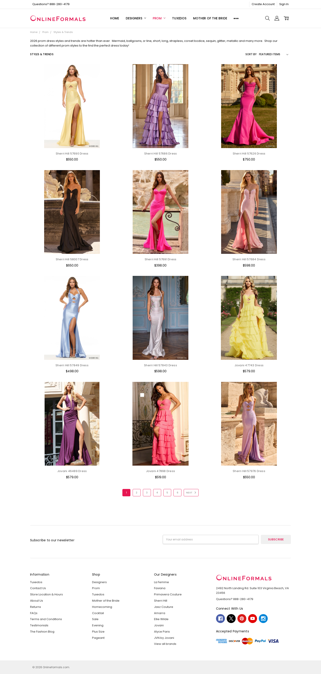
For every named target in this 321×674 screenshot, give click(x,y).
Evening (97, 625)
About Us (36, 601)
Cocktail (98, 613)
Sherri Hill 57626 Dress (249, 153)
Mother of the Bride (210, 18)
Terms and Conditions (46, 619)
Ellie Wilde (161, 619)
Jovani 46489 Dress (72, 471)
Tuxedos (179, 18)
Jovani (159, 625)
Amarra (159, 613)
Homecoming (102, 607)
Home (114, 18)
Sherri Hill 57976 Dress (249, 471)
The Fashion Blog (42, 631)
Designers (136, 18)
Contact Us (38, 588)
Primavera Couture (168, 594)
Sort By (251, 54)
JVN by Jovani (164, 638)
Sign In (284, 4)
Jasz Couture (163, 607)
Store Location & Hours (46, 594)
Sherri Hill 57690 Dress (72, 153)
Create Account (263, 4)
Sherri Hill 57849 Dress (72, 365)
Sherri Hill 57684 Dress (249, 259)
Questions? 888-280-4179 (51, 4)
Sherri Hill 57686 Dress (160, 153)
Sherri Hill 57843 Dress (160, 365)
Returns (35, 607)
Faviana (159, 588)
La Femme (161, 582)
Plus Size (98, 631)
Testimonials (39, 625)
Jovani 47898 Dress (160, 471)
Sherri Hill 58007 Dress (72, 259)
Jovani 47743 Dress (249, 365)
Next (192, 492)
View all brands (165, 644)
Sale (95, 619)
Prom (159, 18)
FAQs (33, 613)
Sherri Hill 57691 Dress (161, 259)
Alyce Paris (162, 631)
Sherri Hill (160, 601)
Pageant (98, 638)
